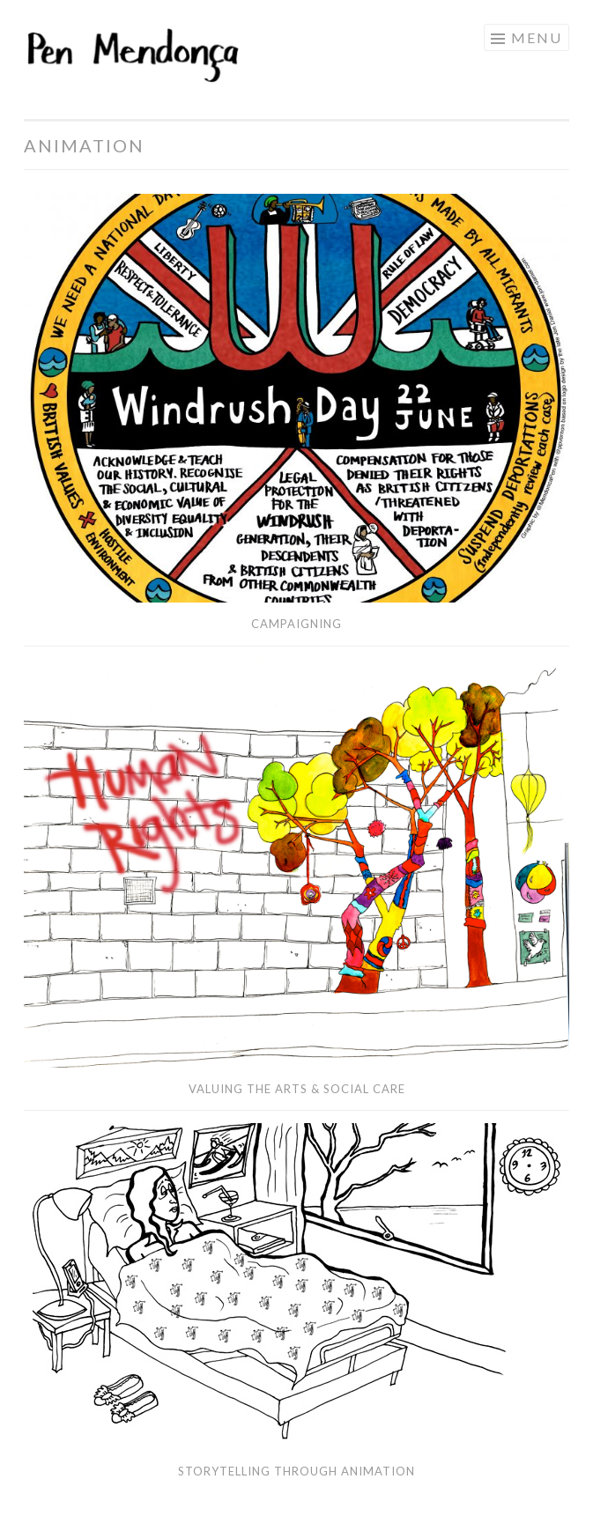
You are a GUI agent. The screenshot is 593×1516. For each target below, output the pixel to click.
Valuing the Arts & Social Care (297, 1089)
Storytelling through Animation (296, 1471)
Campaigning (296, 624)
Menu (536, 37)
